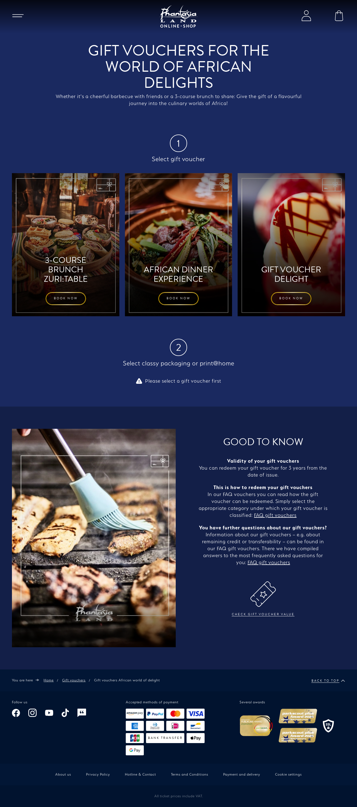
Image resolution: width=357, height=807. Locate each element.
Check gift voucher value (263, 598)
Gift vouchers (74, 680)
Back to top (328, 681)
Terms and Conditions (189, 774)
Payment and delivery (241, 774)
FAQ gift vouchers (275, 515)
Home (49, 680)
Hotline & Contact (140, 774)
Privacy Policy (98, 774)
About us (63, 774)
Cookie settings (288, 774)
